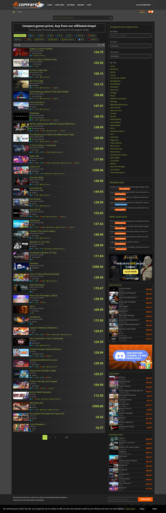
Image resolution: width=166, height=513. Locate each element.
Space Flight (115, 158)
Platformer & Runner (118, 99)
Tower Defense (116, 143)
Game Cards (59, 5)
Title (17, 45)
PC (31, 35)
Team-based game (117, 172)
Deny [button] (142, 509)
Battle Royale (115, 125)
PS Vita (79, 35)
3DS (28, 39)
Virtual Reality (115, 119)
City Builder (114, 160)
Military (113, 163)
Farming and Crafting (118, 155)
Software (71, 5)
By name (130, 34)
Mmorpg (113, 101)
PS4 (49, 35)
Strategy (113, 93)
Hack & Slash (115, 107)
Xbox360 (53, 39)
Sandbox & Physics (117, 131)
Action (112, 66)
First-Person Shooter (118, 78)
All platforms (20, 35)
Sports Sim (114, 90)
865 (66, 437)
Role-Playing (115, 84)
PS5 (40, 35)
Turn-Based (114, 169)
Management (115, 81)
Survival (113, 113)
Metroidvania (115, 152)
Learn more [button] (130, 509)
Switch (91, 35)
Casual (112, 75)
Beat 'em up (114, 146)
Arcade (113, 116)
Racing (112, 72)
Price (101, 45)
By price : (130, 44)
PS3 (59, 35)
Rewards (80, 5)
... (60, 437)
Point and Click (116, 110)
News (89, 5)
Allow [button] (154, 509)
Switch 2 (93, 39)
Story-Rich (114, 137)
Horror (112, 128)
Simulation (114, 87)
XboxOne (39, 39)
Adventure (114, 69)
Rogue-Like (114, 140)
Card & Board (115, 122)
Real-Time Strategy (117, 166)
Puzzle (112, 95)
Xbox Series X (68, 39)
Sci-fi (112, 134)
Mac (81, 39)
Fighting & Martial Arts (119, 104)
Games (49, 5)
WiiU (18, 39)
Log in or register (143, 5)
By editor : (130, 54)
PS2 (68, 35)
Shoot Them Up (116, 149)
